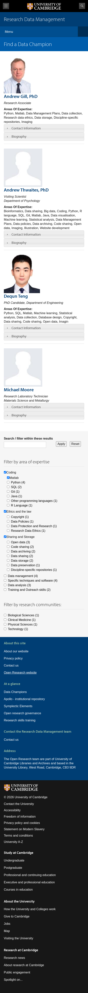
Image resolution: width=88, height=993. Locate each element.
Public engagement (17, 972)
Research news (14, 957)
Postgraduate (13, 867)
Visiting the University (18, 938)
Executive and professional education (29, 882)
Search (82, 6)
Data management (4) (23, 576)
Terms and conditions (18, 835)
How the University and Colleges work (30, 909)
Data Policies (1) (22, 521)
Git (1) (15, 491)
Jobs (7, 923)
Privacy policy (13, 658)
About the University (19, 901)
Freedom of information (20, 816)
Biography (19, 136)
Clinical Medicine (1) (22, 619)
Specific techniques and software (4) (32, 580)
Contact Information (26, 128)
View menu (6, 6)
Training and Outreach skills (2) (29, 589)
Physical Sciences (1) (22, 624)
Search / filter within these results (28, 438)
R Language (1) (21, 505)
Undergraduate (14, 860)
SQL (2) (16, 487)
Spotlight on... (13, 979)
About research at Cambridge (24, 965)
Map (7, 931)
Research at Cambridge (21, 950)
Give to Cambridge (16, 916)
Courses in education (18, 889)
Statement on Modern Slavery (24, 829)
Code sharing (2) (22, 546)
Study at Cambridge (18, 852)
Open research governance (22, 713)
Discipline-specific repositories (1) (34, 569)
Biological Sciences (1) (23, 615)
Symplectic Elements (18, 706)
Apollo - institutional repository (24, 699)
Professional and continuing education (30, 875)
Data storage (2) (22, 560)
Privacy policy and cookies (22, 822)
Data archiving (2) (23, 551)
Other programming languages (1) (34, 500)
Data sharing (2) (22, 556)
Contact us (11, 665)
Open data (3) (20, 542)
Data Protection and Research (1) (34, 526)
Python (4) (18, 482)
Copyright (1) (20, 517)
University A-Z (13, 841)
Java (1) (16, 496)
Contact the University (19, 804)
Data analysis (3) (19, 585)
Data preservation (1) (25, 565)
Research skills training (20, 720)
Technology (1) (18, 629)
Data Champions (15, 692)
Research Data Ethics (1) (28, 530)
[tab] (44, 128)
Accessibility (12, 810)
